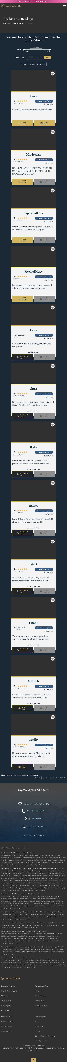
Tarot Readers (6, 1001)
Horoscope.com (7, 1026)
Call (30, 57)
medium (24, 941)
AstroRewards (40, 996)
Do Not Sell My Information (45, 1036)
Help (36, 1021)
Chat (39, 57)
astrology (4, 938)
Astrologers (5, 1005)
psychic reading (33, 952)
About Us (38, 991)
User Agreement (41, 1041)
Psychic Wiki (39, 1001)
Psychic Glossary (41, 1005)
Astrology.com (6, 1031)
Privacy (37, 1031)
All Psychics (5, 1010)
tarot (45, 936)
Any (47, 57)
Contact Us (39, 1026)
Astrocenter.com (7, 1021)
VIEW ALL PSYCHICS (33, 835)
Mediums (4, 996)
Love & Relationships (9, 991)
